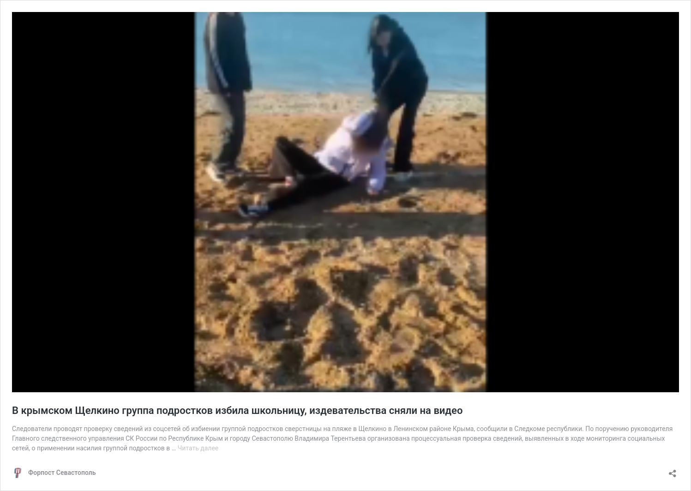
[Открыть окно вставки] (672, 470)
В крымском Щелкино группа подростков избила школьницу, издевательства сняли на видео (237, 410)
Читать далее (198, 448)
